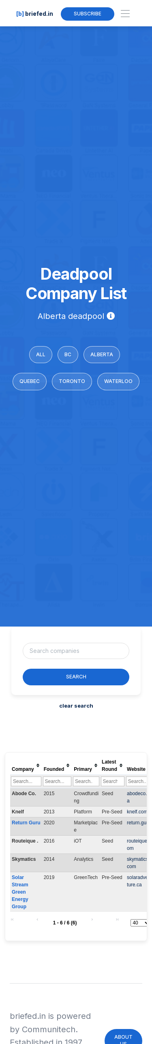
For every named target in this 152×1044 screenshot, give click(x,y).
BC (67, 354)
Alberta (101, 354)
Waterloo (118, 381)
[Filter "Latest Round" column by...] (113, 781)
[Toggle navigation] (125, 14)
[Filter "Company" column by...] (26, 781)
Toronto (72, 381)
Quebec (29, 381)
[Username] (76, 651)
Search (76, 677)
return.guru (139, 823)
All (40, 354)
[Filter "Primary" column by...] (86, 781)
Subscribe (87, 14)
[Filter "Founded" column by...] (57, 781)
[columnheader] (26, 766)
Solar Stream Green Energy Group (21, 892)
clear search (76, 705)
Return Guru (26, 823)
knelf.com (137, 812)
